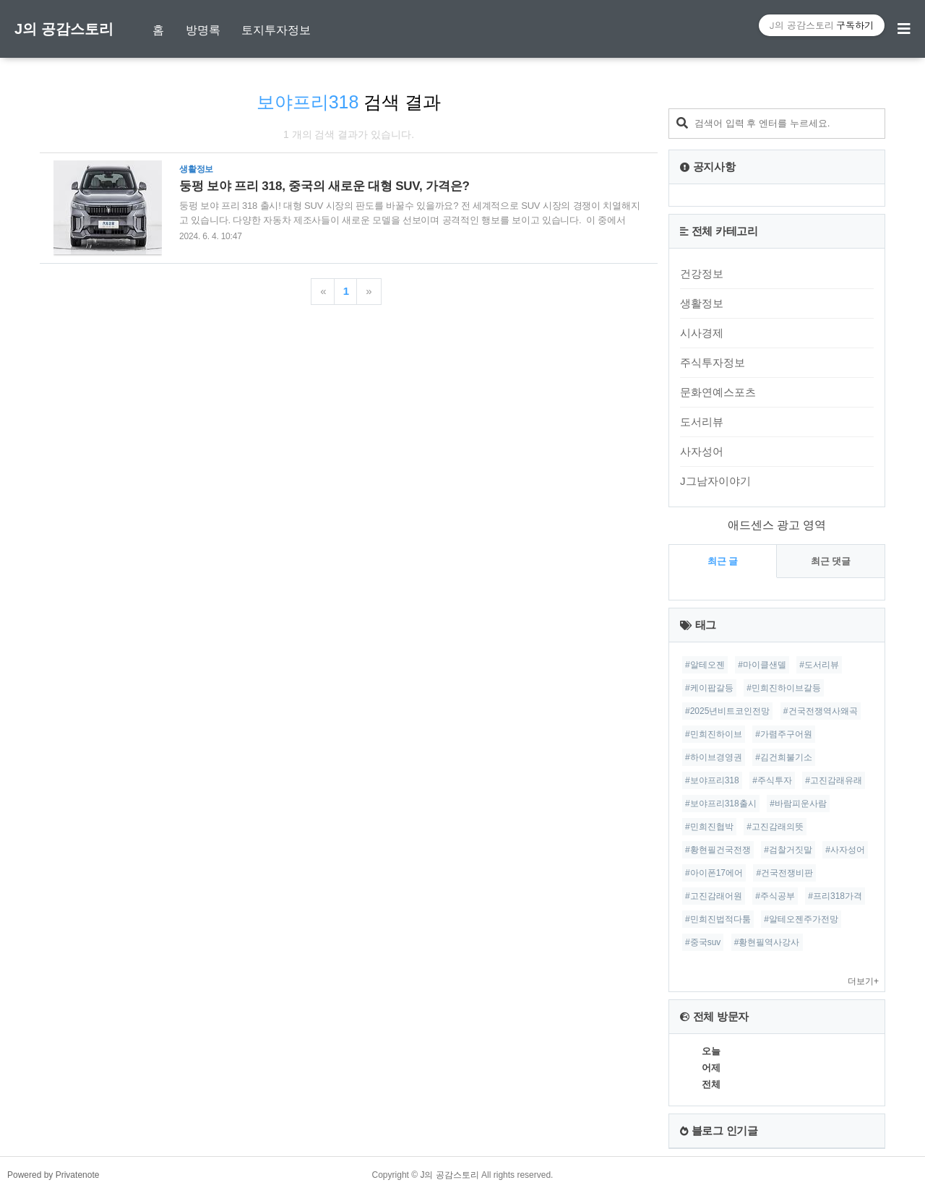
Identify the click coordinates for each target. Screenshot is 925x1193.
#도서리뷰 (819, 665)
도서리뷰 (701, 421)
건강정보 (701, 273)
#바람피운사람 (798, 803)
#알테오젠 (705, 665)
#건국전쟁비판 (784, 873)
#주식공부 (775, 896)
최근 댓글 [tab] (831, 561)
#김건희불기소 (783, 757)
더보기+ (863, 981)
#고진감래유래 (833, 780)
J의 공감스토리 (63, 29)
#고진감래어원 (713, 896)
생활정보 (701, 303)
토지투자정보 (276, 30)
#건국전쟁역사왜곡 (820, 711)
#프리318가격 (835, 896)
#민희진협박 (709, 827)
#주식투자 (772, 780)
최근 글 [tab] (723, 561)
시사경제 (701, 333)
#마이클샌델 (762, 665)
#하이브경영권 (713, 757)
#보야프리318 (712, 780)
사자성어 (701, 451)
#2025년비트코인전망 (727, 711)
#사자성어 (845, 850)
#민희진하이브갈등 (784, 688)
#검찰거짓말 (788, 850)
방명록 (203, 30)
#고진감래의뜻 (775, 827)
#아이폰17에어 (714, 873)
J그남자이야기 (715, 481)
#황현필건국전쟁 (718, 850)
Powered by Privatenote (53, 1175)
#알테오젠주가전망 (801, 919)
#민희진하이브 (713, 734)
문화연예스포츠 (718, 392)
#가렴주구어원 (783, 734)
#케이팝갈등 (709, 688)
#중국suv (702, 942)
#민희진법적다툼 (718, 919)
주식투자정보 (712, 362)
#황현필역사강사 (767, 942)
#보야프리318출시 (721, 803)
